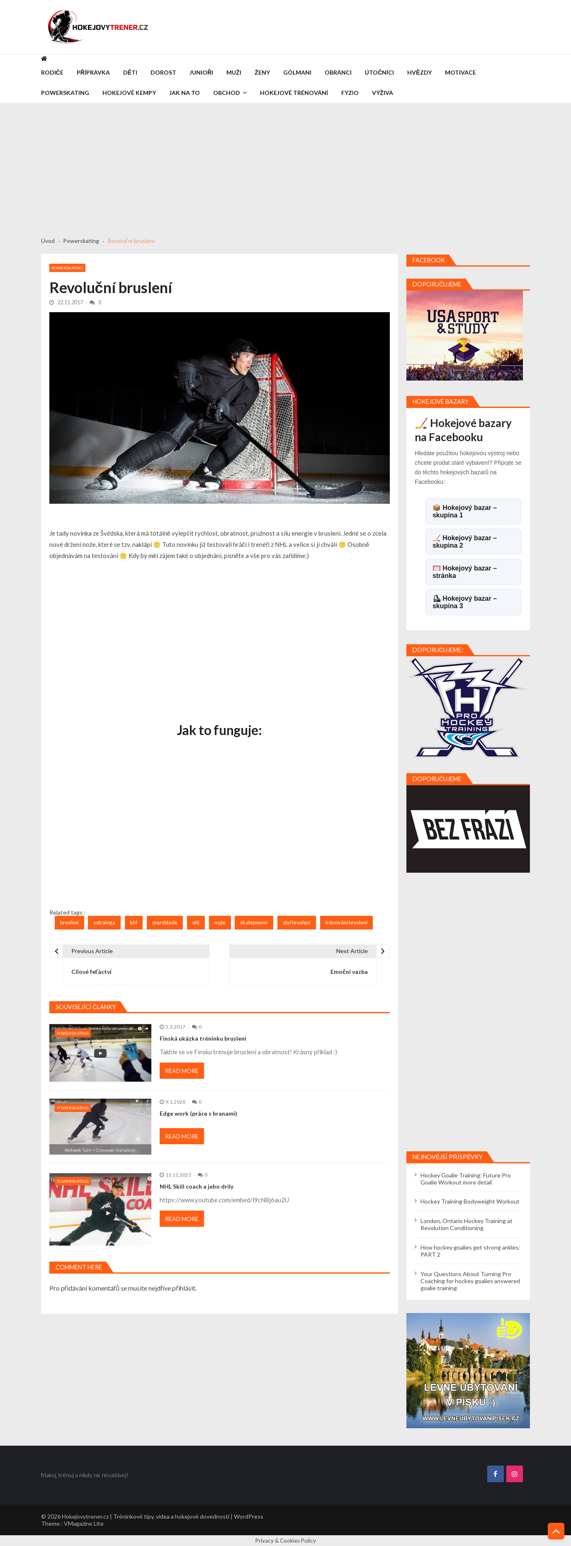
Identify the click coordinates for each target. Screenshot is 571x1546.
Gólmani (297, 72)
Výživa (382, 92)
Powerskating (65, 92)
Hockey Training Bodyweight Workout (470, 1201)
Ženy (262, 72)
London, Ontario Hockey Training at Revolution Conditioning (466, 1224)
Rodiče (52, 72)
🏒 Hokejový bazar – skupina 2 (465, 541)
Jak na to (184, 92)
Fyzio (350, 92)
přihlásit (183, 1288)
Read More (182, 1070)
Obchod (226, 92)
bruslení (69, 922)
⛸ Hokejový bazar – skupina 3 (465, 602)
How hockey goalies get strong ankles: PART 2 (470, 1251)
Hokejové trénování (294, 92)
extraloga (104, 922)
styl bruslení (297, 922)
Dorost (163, 72)
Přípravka (93, 72)
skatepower (254, 922)
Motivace (460, 72)
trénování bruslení (346, 922)
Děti (130, 72)
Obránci (338, 72)
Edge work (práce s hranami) (198, 1113)
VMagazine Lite (84, 1523)
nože (220, 922)
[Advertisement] (286, 166)
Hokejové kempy (129, 92)
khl (133, 922)
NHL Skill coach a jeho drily (196, 1186)
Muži (233, 72)
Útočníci (379, 72)
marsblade (164, 922)
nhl (195, 922)
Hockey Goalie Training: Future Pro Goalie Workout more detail (465, 1179)
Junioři (201, 72)
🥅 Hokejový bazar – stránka (465, 572)
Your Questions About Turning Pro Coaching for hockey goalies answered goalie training (470, 1280)
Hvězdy (419, 72)
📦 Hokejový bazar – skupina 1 (465, 511)
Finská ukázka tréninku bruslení (203, 1038)
